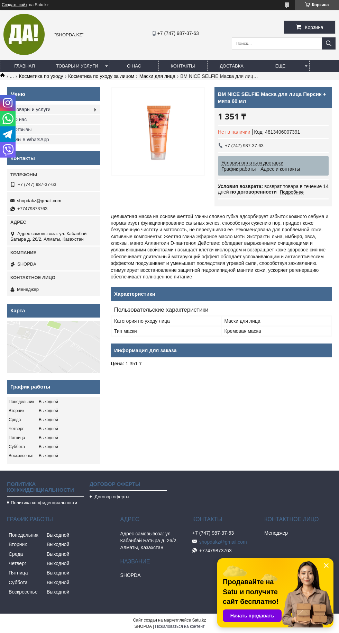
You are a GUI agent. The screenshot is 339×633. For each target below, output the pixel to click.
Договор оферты (111, 496)
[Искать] (329, 43)
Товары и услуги (77, 66)
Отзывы (22, 129)
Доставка (232, 66)
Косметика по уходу (41, 76)
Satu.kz (199, 620)
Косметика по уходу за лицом (101, 76)
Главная (24, 66)
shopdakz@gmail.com (39, 200)
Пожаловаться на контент (179, 626)
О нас (134, 66)
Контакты (183, 66)
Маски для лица (157, 76)
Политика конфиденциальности (44, 502)
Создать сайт (14, 4)
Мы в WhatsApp (31, 139)
